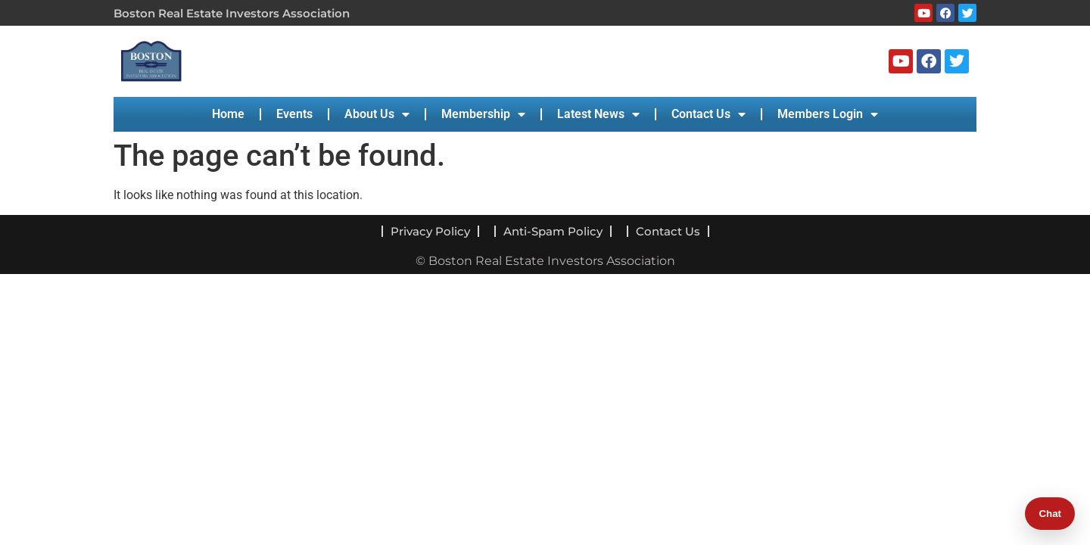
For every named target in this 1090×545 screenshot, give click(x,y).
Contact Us (708, 114)
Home (228, 114)
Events (294, 114)
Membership (483, 114)
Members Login (827, 114)
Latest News (598, 114)
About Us (377, 114)
